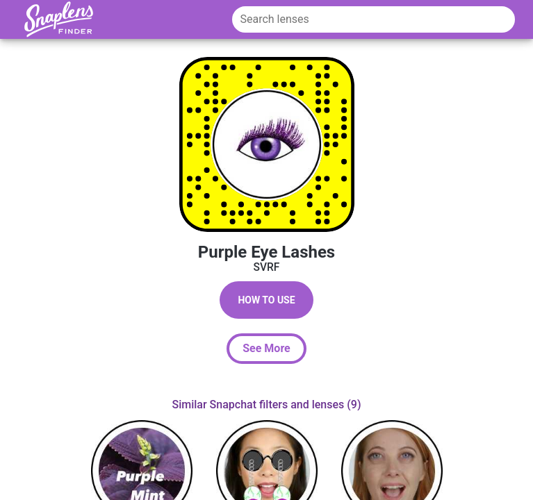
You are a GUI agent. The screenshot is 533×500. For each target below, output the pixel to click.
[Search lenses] (374, 19)
